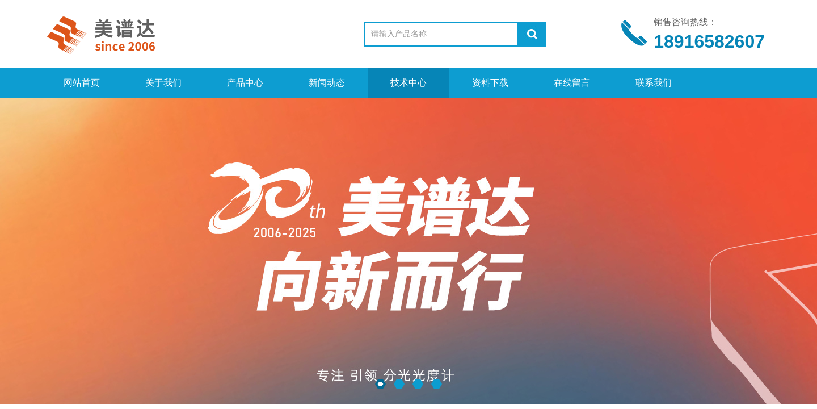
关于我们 (163, 82)
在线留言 (572, 82)
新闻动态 (327, 82)
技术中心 (408, 82)
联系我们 (653, 82)
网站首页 (82, 82)
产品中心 (245, 82)
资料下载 (490, 82)
